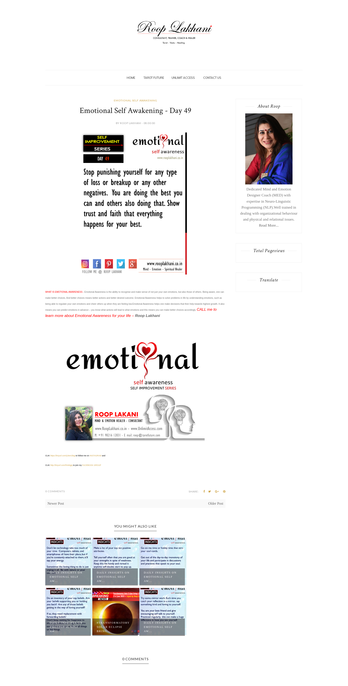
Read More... (269, 225)
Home (131, 77)
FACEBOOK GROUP (91, 465)
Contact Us (212, 77)
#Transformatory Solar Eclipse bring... (113, 627)
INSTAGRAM (95, 456)
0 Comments (55, 491)
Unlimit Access (183, 77)
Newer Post (55, 503)
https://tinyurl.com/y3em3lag (62, 456)
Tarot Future (154, 77)
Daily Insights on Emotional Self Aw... (66, 577)
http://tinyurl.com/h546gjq (61, 465)
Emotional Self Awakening (135, 100)
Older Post (215, 503)
